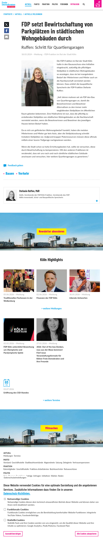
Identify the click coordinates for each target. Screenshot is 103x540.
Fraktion (44, 5)
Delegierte (67, 477)
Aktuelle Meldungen (33, 14)
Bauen (10, 173)
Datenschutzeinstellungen (15, 478)
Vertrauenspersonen (81, 477)
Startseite (7, 14)
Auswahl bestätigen (13, 534)
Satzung (59, 477)
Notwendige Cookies (18, 499)
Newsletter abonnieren (51, 245)
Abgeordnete (49, 477)
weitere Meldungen (52, 322)
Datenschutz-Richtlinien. (16, 494)
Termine (17, 470)
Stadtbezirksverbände (34, 477)
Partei (34, 5)
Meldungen (8, 470)
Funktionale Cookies (18, 509)
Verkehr (23, 173)
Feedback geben (15, 165)
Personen (65, 5)
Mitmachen (77, 5)
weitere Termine (52, 414)
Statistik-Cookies (16, 520)
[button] (6, 24)
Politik (55, 5)
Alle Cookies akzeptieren (86, 534)
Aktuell (25, 5)
